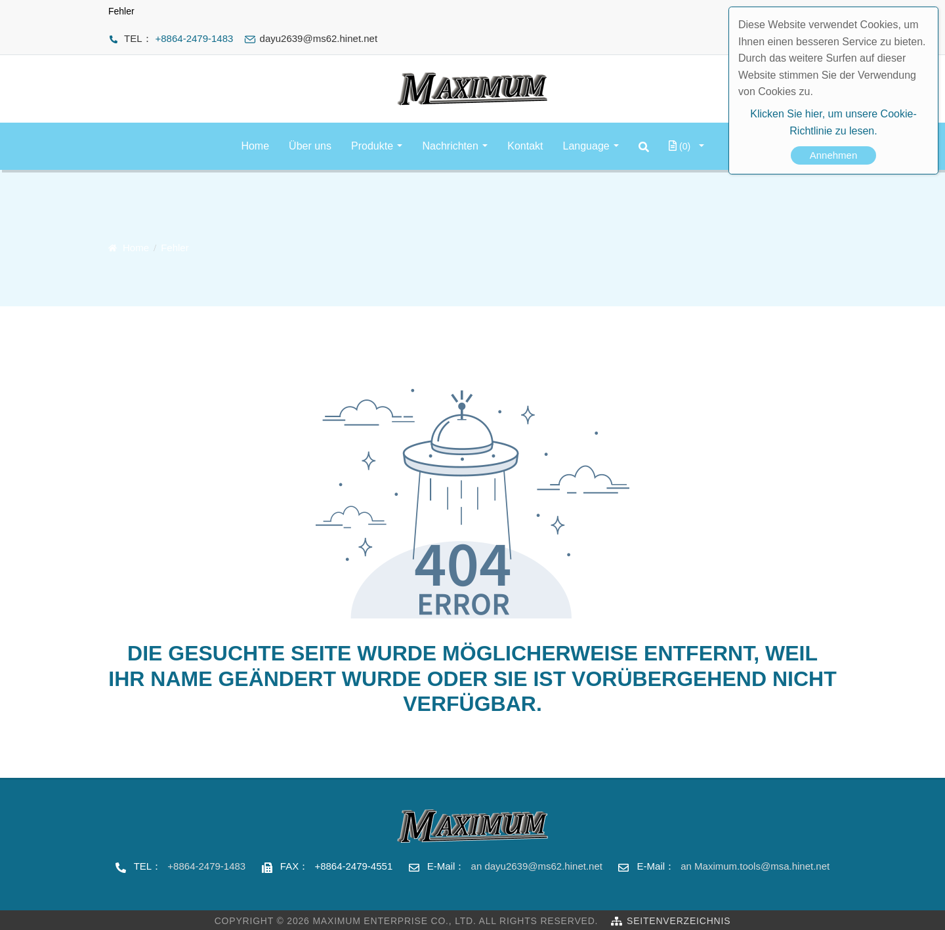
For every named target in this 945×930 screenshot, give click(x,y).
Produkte (372, 146)
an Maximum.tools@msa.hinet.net (755, 866)
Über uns (310, 146)
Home (255, 146)
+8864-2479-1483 (195, 38)
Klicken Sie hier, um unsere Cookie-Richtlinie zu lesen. (833, 122)
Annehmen (834, 155)
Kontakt (525, 146)
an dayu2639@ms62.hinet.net (536, 866)
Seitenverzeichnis (678, 921)
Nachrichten (450, 146)
